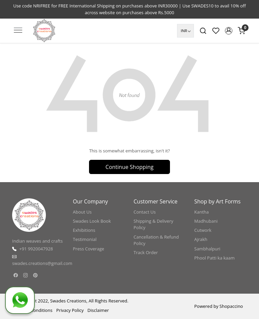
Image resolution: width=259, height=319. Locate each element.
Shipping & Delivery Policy (153, 224)
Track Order (146, 252)
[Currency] (185, 31)
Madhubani (206, 221)
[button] (228, 30)
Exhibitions (84, 230)
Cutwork (202, 230)
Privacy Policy (70, 310)
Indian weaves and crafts (37, 241)
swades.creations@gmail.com (42, 263)
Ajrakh (200, 239)
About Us (82, 212)
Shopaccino (231, 306)
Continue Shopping (129, 167)
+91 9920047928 (36, 249)
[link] (203, 30)
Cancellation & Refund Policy (156, 240)
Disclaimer (98, 310)
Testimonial (84, 239)
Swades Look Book (92, 221)
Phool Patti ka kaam (214, 258)
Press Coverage (88, 249)
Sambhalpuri (207, 249)
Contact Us (145, 212)
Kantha (201, 212)
